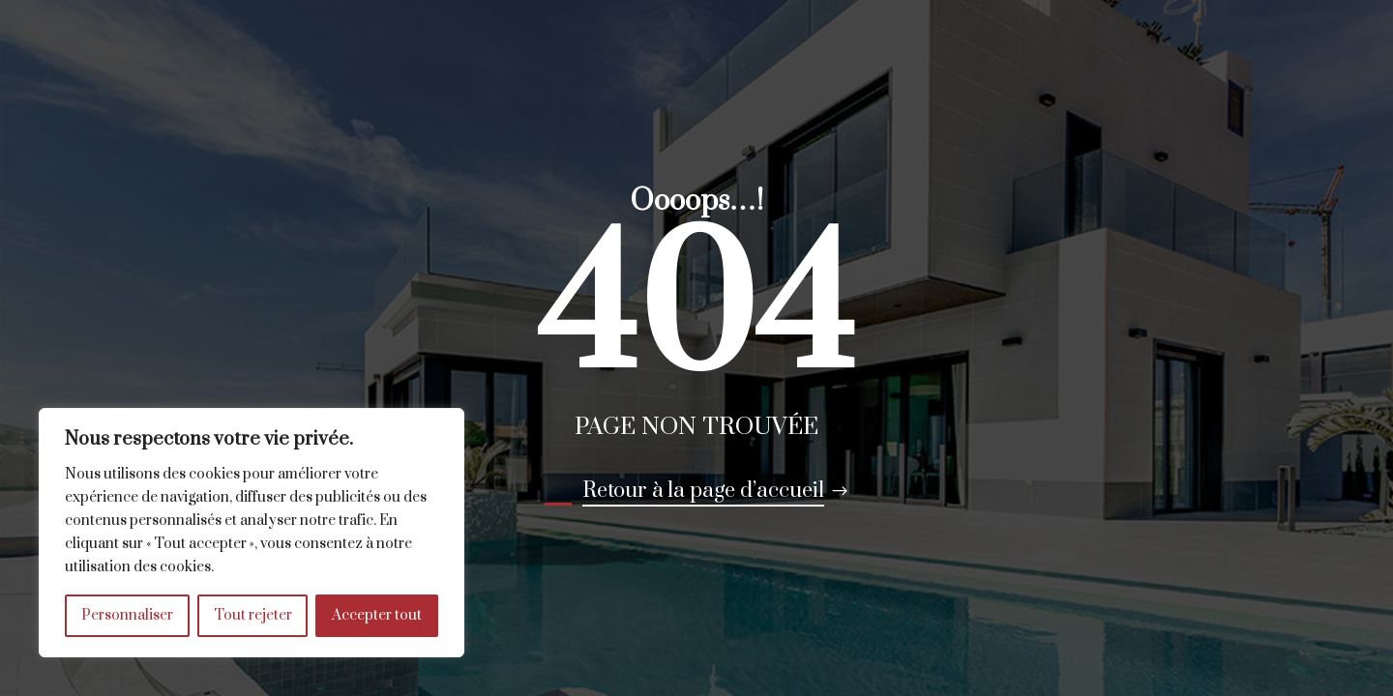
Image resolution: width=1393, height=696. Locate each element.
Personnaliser (127, 615)
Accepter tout (377, 615)
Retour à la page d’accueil (703, 491)
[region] (251, 532)
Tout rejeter (253, 615)
